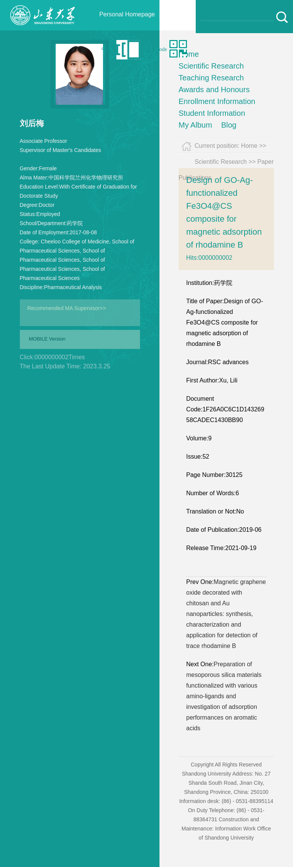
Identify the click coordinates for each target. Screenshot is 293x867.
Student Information (212, 113)
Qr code (158, 49)
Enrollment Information (217, 101)
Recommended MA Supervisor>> (66, 308)
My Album (195, 125)
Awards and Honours (214, 89)
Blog (229, 125)
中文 (106, 49)
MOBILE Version (47, 339)
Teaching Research (211, 78)
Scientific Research (211, 66)
